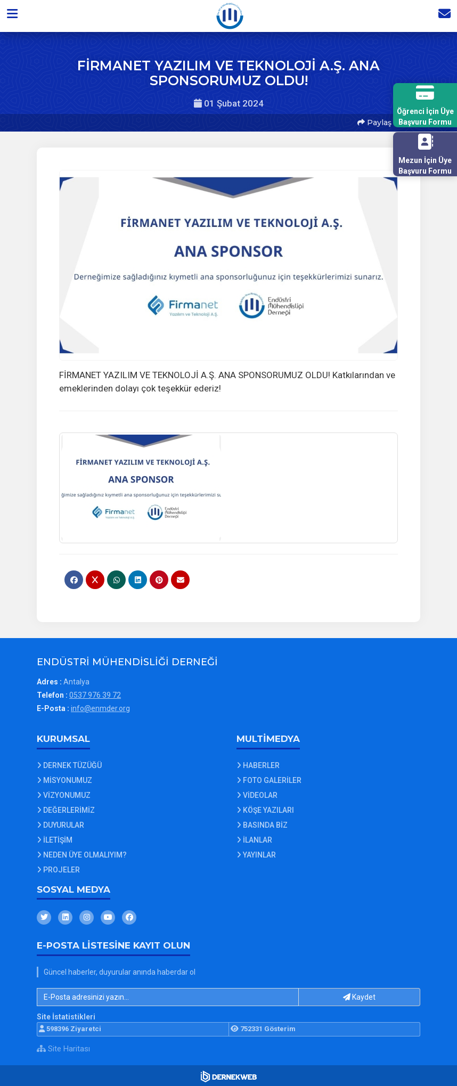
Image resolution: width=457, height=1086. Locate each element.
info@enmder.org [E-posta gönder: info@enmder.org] (100, 707)
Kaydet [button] (359, 995)
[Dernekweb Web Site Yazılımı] (228, 1075)
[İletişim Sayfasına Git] (442, 15)
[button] (14, 15)
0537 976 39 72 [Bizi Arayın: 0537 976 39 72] (95, 693)
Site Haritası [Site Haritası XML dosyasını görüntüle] (63, 1046)
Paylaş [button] (374, 122)
